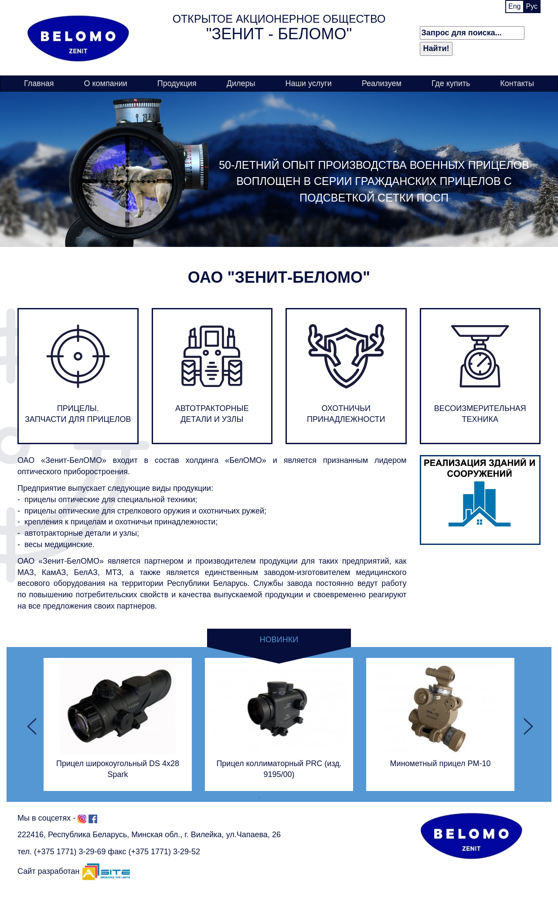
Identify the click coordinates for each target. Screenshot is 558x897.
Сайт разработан (73, 871)
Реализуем (381, 83)
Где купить (451, 83)
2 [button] (272, 797)
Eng (514, 6)
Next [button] (527, 724)
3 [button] (285, 797)
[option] (117, 724)
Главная (39, 83)
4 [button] (298, 797)
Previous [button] (30, 724)
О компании (105, 83)
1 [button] (259, 797)
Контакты (517, 83)
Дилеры (241, 83)
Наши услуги (308, 83)
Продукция (177, 83)
